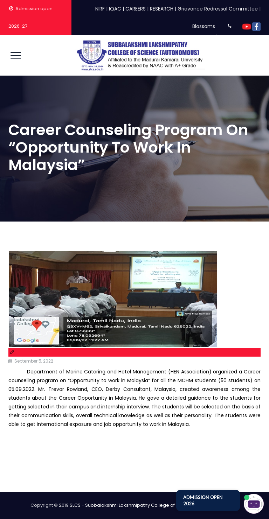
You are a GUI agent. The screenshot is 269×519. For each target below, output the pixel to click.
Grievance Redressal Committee (218, 8)
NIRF (100, 8)
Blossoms (203, 26)
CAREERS (135, 8)
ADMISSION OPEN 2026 (202, 500)
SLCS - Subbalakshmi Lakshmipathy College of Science (132, 505)
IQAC (115, 8)
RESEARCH (161, 8)
